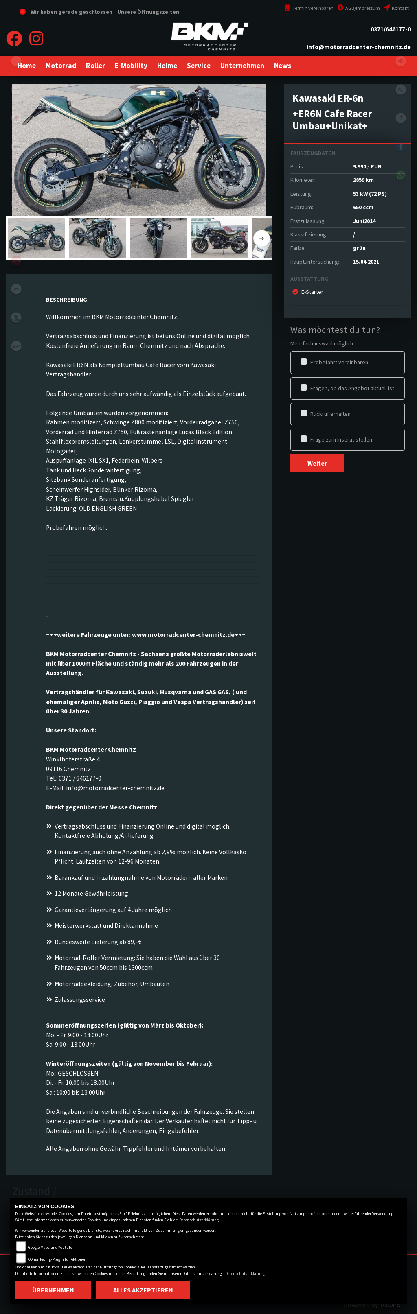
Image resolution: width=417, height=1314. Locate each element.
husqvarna (16, 175)
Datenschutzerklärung (199, 1219)
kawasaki (16, 89)
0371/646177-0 (391, 29)
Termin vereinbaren (309, 8)
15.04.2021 (366, 261)
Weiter (317, 463)
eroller (16, 61)
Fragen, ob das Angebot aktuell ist (352, 388)
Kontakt (396, 8)
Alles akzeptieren (143, 1290)
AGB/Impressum (359, 8)
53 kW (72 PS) (370, 193)
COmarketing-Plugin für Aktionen (57, 1259)
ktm (16, 146)
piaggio (16, 317)
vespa (16, 346)
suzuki (16, 118)
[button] (60, 65)
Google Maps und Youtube (50, 1247)
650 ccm (363, 207)
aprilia (16, 260)
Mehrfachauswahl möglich (321, 343)
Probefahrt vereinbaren (339, 362)
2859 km (363, 180)
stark (16, 232)
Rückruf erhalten (330, 414)
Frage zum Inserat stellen (341, 439)
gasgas (16, 203)
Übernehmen (53, 1290)
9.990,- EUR (367, 166)
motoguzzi (16, 289)
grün (359, 247)
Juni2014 (364, 221)
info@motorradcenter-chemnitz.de (359, 47)
